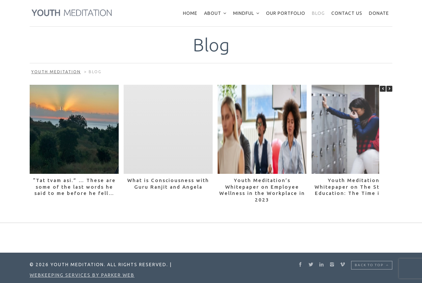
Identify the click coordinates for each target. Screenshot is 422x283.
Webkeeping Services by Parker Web (82, 275)
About (212, 13)
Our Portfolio (285, 13)
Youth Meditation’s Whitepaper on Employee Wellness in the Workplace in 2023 (262, 190)
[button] (389, 89)
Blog (318, 13)
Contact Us (346, 13)
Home (190, 13)
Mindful (243, 13)
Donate (379, 13)
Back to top (372, 265)
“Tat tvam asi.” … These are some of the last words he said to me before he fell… (74, 186)
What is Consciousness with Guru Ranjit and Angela (168, 183)
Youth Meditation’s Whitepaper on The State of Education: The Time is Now (356, 186)
